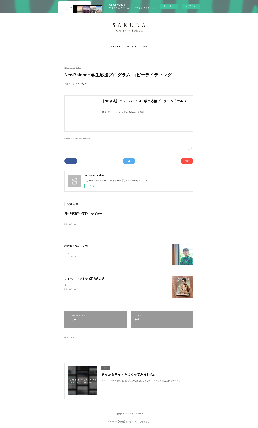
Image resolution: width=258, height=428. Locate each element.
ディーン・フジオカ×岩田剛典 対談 (84, 278)
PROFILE (131, 46)
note (145, 46)
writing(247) (69, 138)
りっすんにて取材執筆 (75, 253)
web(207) (78, 138)
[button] (115, 46)
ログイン (190, 6)
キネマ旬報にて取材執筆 (76, 285)
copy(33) (86, 138)
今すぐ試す (169, 6)
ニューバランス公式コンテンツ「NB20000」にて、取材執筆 (93, 220)
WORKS (115, 46)
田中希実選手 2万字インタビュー (83, 213)
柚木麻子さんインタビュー (79, 246)
